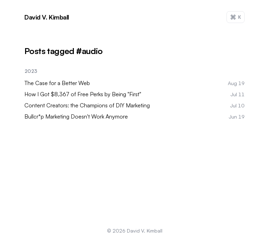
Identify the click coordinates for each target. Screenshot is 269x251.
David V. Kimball (144, 231)
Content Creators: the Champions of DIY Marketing (87, 105)
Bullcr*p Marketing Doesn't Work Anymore (76, 116)
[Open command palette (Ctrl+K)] (235, 17)
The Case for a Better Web (57, 82)
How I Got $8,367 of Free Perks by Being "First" (82, 94)
